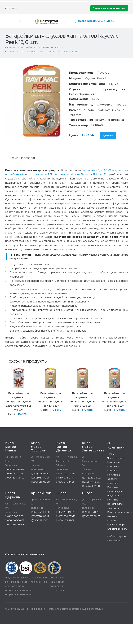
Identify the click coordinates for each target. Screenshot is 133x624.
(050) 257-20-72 (40, 520)
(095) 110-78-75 (90, 512)
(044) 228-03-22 (40, 473)
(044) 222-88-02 (91, 477)
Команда (112, 470)
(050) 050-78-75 (40, 477)
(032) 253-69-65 (65, 512)
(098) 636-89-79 (40, 482)
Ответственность (117, 529)
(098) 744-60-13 (40, 516)
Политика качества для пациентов (115, 491)
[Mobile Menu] (20, 21)
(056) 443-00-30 (40, 512)
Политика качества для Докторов (115, 503)
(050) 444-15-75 (91, 482)
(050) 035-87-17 (65, 477)
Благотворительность (119, 512)
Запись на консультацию (109, 8)
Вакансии (112, 516)
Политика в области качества (113, 478)
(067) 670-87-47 (65, 516)
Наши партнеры (116, 524)
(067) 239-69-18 (91, 486)
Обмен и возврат (22, 158)
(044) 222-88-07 (14, 469)
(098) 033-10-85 (91, 516)
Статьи (110, 454)
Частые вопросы (116, 458)
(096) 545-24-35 (65, 482)
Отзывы (111, 520)
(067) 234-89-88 (14, 524)
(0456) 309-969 (14, 516)
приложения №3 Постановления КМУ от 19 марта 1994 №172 (67, 174)
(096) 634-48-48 (14, 477)
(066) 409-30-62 (14, 520)
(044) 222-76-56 (65, 473)
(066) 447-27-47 (14, 473)
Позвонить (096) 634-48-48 (96, 21)
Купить (107, 135)
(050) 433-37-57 (65, 520)
